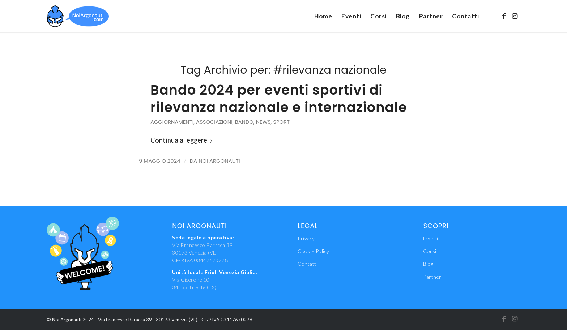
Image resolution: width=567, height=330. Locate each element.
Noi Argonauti (219, 161)
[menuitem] (323, 16)
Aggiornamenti (171, 122)
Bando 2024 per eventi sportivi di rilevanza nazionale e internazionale (278, 99)
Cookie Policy (313, 251)
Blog (428, 264)
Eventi (430, 238)
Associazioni (214, 122)
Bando (244, 122)
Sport (281, 122)
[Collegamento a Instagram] (515, 15)
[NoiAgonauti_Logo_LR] (78, 16)
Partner (432, 277)
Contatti (307, 264)
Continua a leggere (181, 140)
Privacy (306, 238)
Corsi (429, 251)
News (263, 122)
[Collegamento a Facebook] (504, 15)
